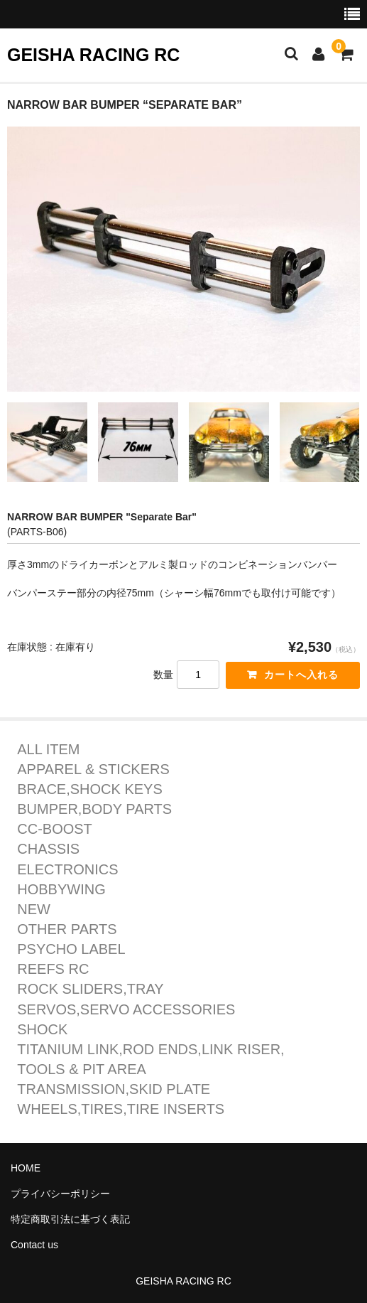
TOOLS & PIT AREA (81, 1069)
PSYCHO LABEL (71, 949)
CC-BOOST (54, 829)
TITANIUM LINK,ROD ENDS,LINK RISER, (150, 1049)
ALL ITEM (48, 749)
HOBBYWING (61, 889)
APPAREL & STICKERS (93, 769)
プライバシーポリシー (60, 1193)
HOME (25, 1168)
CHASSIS (48, 849)
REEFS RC (53, 969)
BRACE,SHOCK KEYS (90, 789)
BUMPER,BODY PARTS (94, 809)
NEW (33, 909)
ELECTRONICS (67, 869)
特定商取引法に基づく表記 (70, 1219)
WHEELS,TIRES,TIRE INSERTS (120, 1109)
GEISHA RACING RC (93, 55)
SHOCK (42, 1029)
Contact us (34, 1244)
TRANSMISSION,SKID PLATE (113, 1089)
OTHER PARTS (66, 929)
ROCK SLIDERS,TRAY (90, 989)
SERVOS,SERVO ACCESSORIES (126, 1009)
